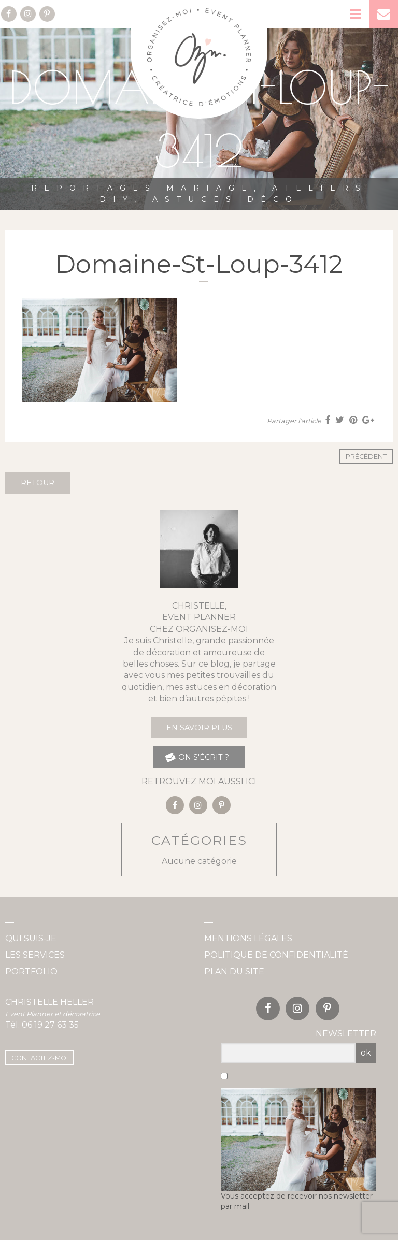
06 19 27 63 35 (50, 1025)
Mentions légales (248, 938)
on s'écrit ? (196, 757)
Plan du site (234, 971)
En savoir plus (199, 727)
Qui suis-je (30, 938)
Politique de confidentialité (276, 955)
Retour (37, 482)
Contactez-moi (39, 1058)
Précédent (366, 456)
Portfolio (31, 971)
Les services (35, 955)
